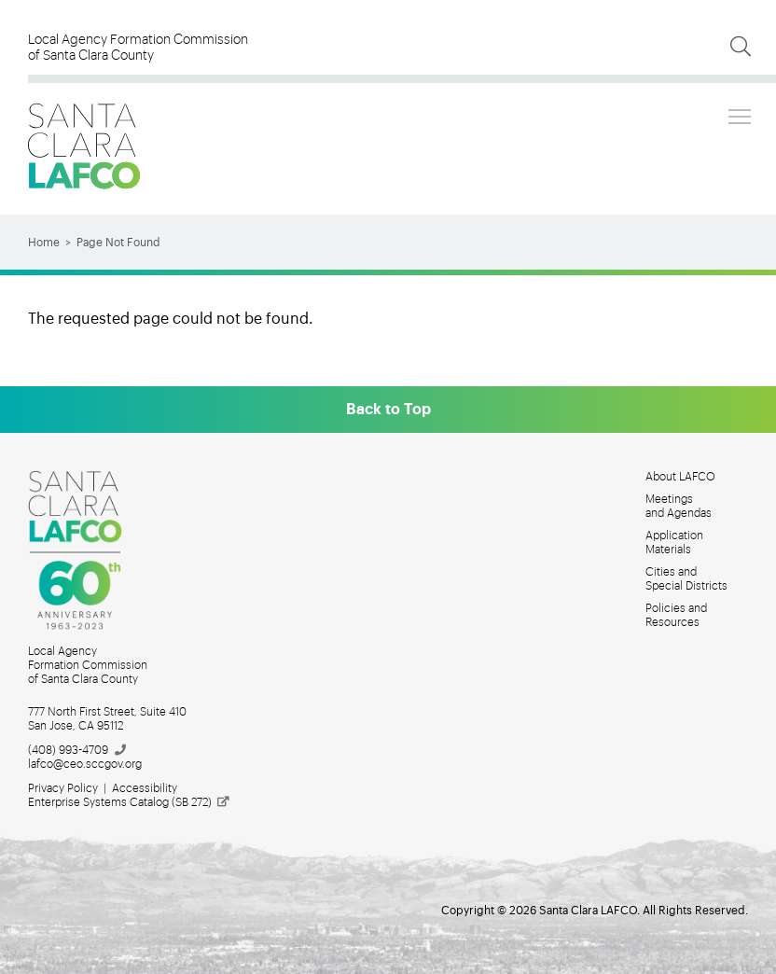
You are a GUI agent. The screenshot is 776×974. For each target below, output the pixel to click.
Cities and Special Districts (686, 578)
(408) (78, 750)
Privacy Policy (63, 788)
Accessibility (144, 788)
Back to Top (388, 409)
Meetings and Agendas (678, 506)
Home (44, 242)
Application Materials (674, 542)
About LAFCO (680, 476)
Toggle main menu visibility (740, 113)
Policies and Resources (676, 615)
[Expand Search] (740, 46)
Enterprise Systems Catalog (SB (129, 802)
